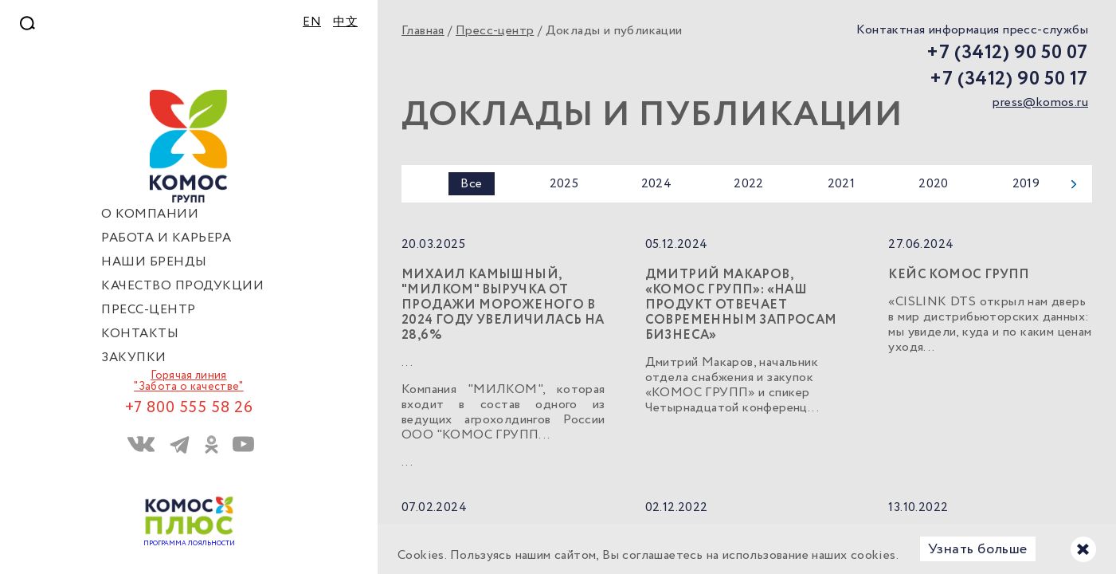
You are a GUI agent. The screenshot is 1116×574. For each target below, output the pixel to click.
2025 (564, 184)
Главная (422, 31)
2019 (1026, 184)
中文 (345, 22)
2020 (933, 184)
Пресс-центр (495, 31)
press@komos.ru (1040, 102)
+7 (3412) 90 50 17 (1009, 79)
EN (312, 22)
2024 (656, 184)
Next (1073, 184)
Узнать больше (978, 549)
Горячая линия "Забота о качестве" (189, 381)
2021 (842, 184)
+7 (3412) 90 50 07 (1007, 53)
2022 (749, 184)
